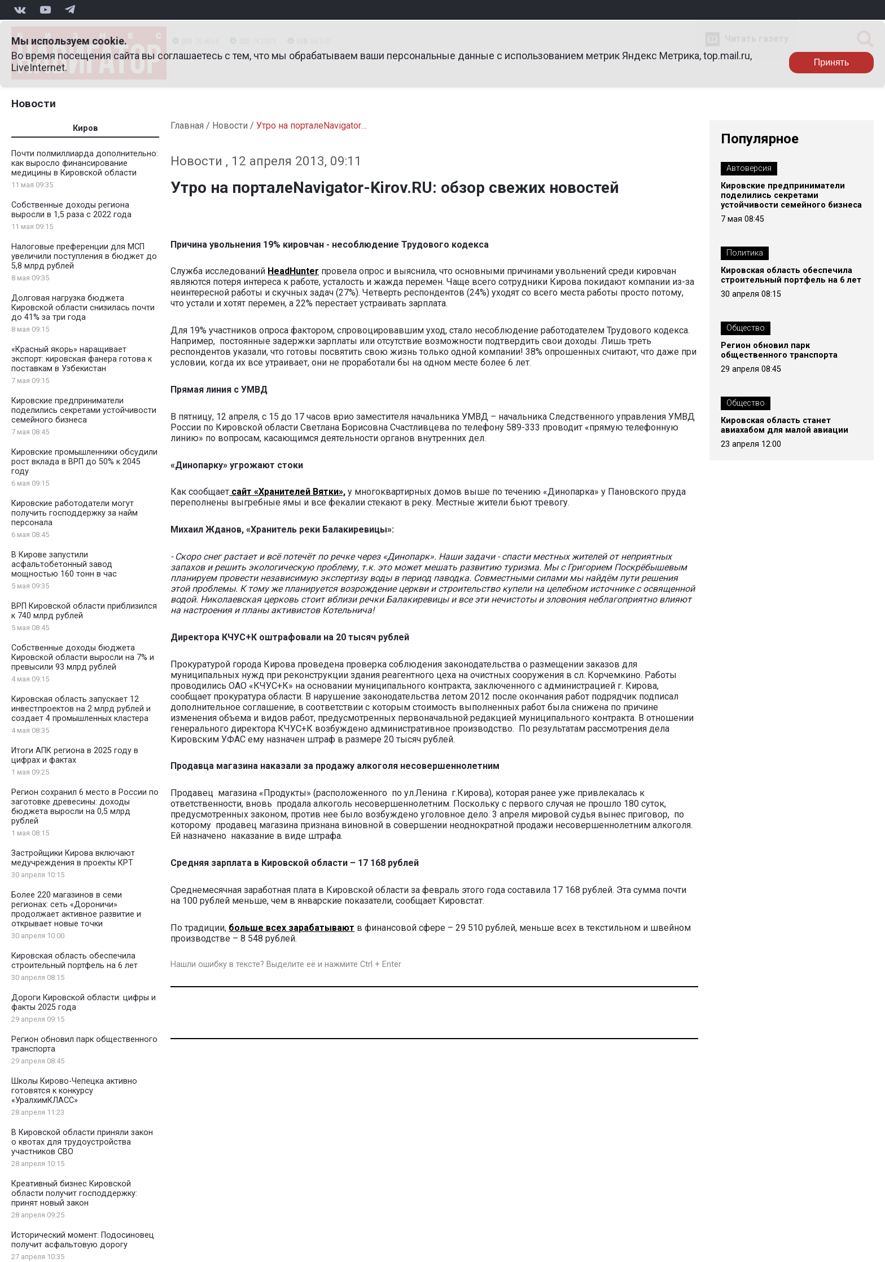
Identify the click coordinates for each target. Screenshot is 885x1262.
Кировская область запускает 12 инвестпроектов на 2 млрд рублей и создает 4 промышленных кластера (81, 708)
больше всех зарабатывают (291, 927)
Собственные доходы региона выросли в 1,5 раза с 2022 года (71, 209)
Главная (187, 125)
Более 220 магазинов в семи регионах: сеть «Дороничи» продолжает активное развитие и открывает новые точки (76, 909)
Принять (831, 62)
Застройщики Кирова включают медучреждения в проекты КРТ (73, 858)
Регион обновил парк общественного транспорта (779, 350)
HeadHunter (293, 271)
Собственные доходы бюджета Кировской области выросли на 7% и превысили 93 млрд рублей (82, 657)
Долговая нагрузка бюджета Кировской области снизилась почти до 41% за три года (83, 307)
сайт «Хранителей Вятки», (287, 491)
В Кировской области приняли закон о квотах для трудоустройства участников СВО (82, 1142)
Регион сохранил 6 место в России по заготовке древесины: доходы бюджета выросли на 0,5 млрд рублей (85, 807)
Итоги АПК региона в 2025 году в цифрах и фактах (74, 755)
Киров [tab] (85, 128)
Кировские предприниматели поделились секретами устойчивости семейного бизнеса (83, 410)
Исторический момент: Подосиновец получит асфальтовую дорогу (82, 1240)
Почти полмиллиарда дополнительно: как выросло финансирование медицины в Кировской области (84, 163)
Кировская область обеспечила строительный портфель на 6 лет (74, 960)
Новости (33, 103)
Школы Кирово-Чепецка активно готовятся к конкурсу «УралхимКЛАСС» (74, 1090)
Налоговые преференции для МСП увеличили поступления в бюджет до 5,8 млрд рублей (84, 256)
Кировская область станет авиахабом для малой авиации (784, 425)
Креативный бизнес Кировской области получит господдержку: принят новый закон (74, 1193)
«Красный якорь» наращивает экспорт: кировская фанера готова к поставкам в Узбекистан (81, 359)
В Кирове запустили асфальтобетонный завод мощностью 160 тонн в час (64, 564)
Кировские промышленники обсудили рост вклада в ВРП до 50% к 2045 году (84, 461)
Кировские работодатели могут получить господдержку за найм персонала (74, 513)
